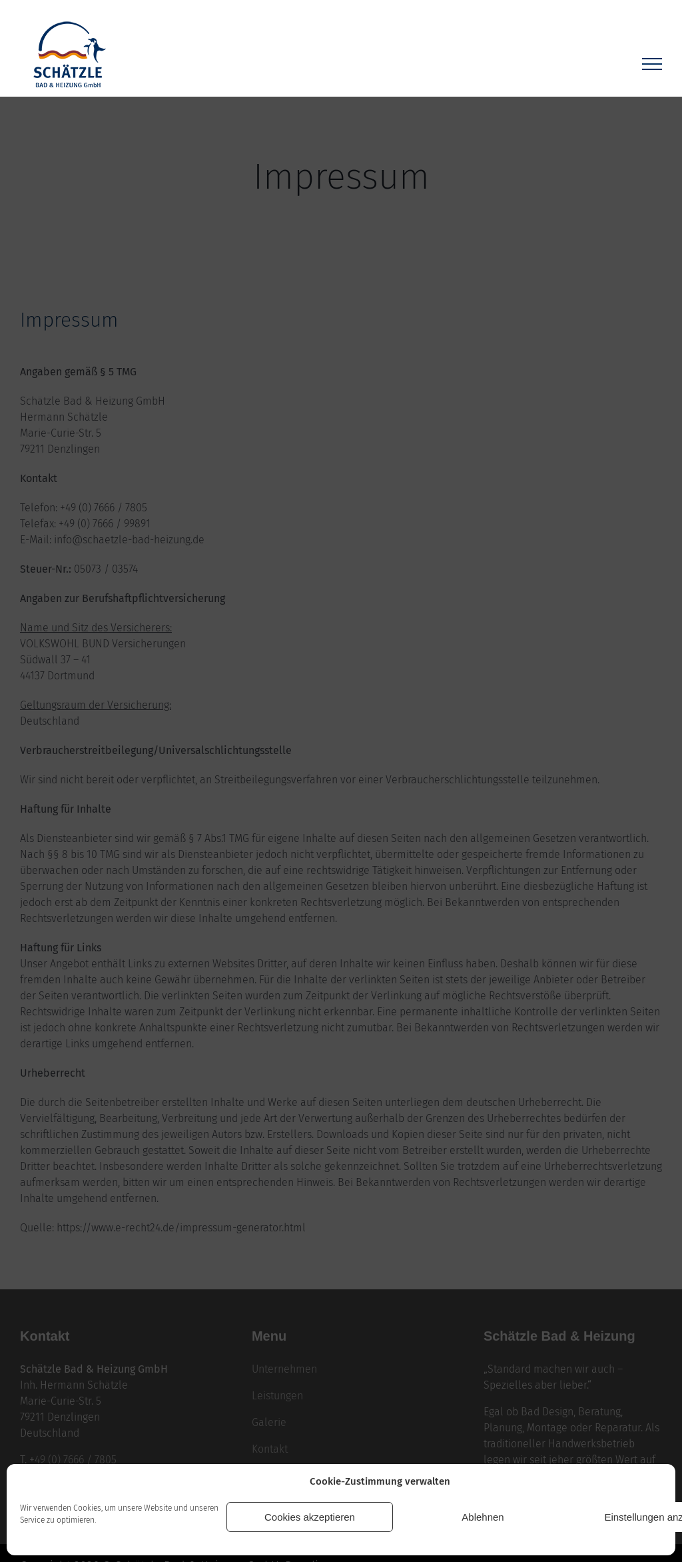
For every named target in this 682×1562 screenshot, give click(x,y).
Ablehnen (483, 1517)
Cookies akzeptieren (309, 1517)
